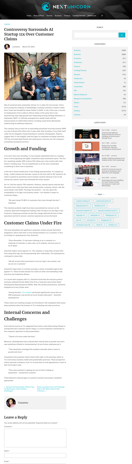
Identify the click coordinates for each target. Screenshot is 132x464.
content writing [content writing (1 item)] (100, 204)
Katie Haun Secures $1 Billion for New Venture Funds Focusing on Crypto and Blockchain (113, 186)
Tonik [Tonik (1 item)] (116, 242)
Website (7, 414)
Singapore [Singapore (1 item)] (112, 237)
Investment (95, 87)
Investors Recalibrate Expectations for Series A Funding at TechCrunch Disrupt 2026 (113, 136)
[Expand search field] (102, 15)
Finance (94, 66)
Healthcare (95, 78)
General (94, 74)
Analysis (94, 50)
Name (7, 393)
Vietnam (94, 115)
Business (7, 24)
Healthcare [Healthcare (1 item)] (116, 214)
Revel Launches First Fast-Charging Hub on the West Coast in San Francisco (63, 332)
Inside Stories (96, 83)
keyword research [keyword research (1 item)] (101, 218)
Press (93, 107)
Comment (8, 368)
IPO (92, 91)
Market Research (97, 95)
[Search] (122, 35)
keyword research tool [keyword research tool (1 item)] (102, 223)
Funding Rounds (97, 70)
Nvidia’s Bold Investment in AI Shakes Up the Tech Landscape (113, 160)
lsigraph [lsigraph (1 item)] (97, 228)
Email (6, 403)
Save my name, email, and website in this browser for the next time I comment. (37, 424)
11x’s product (27, 253)
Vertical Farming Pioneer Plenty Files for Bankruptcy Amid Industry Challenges (20, 332)
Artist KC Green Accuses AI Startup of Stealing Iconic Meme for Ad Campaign (113, 173)
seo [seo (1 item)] (111, 233)
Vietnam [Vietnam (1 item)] (97, 247)
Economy (94, 58)
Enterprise (94, 62)
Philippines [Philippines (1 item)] (98, 233)
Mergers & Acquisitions (99, 99)
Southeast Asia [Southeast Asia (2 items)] (100, 242)
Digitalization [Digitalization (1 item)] (99, 214)
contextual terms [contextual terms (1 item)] (100, 209)
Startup (93, 111)
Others (93, 103)
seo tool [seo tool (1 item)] (97, 237)
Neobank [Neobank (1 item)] (111, 228)
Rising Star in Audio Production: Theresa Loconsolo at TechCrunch (113, 148)
